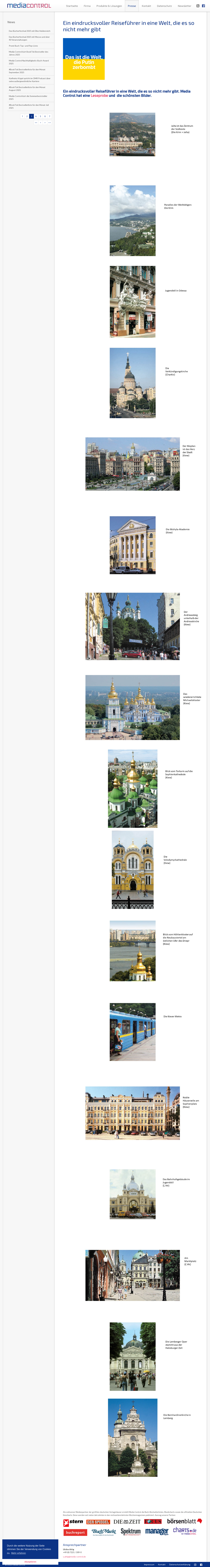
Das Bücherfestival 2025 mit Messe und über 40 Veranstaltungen (29, 38)
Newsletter (184, 5)
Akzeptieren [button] (30, 1562)
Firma (87, 5)
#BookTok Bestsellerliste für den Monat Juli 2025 (29, 106)
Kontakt (146, 5)
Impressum (149, 1564)
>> (49, 122)
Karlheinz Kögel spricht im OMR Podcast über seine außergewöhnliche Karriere (29, 79)
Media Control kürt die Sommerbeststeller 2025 (28, 97)
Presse (132, 5)
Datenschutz (164, 5)
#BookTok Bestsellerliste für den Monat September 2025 (27, 71)
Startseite (72, 5)
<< (36, 122)
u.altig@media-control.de (74, 1556)
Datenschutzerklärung (179, 1564)
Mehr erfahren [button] (18, 1553)
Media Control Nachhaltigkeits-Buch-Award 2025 (29, 62)
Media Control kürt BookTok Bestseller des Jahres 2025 (28, 53)
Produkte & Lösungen (109, 5)
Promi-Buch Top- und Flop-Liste (23, 45)
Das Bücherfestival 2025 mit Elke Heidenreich (29, 31)
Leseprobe (99, 95)
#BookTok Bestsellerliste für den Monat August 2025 (27, 88)
